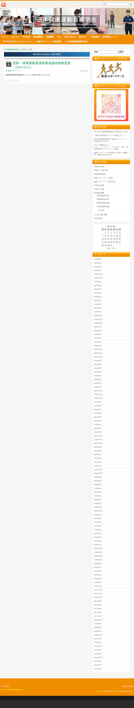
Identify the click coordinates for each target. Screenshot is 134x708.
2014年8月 (98, 661)
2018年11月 (98, 552)
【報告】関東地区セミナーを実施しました (109, 135)
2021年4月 (98, 462)
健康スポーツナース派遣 (103, 182)
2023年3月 (98, 379)
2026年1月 (98, 270)
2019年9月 (98, 518)
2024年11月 (98, 319)
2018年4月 (98, 579)
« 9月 (109, 248)
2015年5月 (98, 646)
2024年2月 (98, 342)
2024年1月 (98, 346)
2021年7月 (98, 455)
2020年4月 (98, 496)
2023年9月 (98, 361)
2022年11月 (98, 394)
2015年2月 (98, 654)
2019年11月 (98, 515)
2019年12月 (98, 511)
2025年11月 (98, 278)
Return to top (127, 686)
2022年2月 (98, 428)
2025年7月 (98, 289)
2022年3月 (98, 425)
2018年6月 (98, 571)
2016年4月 (98, 627)
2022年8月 (98, 406)
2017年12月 (98, 590)
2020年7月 (98, 485)
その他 (99, 210)
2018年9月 (98, 560)
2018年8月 (98, 564)
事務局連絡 (98, 174)
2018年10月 (98, 556)
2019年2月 (98, 541)
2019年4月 (98, 537)
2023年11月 (98, 353)
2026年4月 (98, 259)
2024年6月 (98, 331)
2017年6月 (98, 605)
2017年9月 (98, 601)
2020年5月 (98, 492)
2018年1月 (98, 586)
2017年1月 (98, 616)
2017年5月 (98, 609)
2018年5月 (98, 575)
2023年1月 (98, 387)
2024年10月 (98, 323)
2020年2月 (98, 503)
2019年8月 (98, 522)
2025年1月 (98, 312)
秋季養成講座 (101, 196)
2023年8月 (98, 364)
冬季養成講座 (101, 206)
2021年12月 (98, 436)
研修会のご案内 (99, 170)
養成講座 (97, 193)
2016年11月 (98, 620)
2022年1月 (98, 432)
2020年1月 (98, 507)
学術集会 (97, 185)
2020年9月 (98, 477)
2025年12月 (98, 274)
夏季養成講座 (101, 203)
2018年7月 (98, 567)
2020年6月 (98, 488)
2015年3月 (98, 650)
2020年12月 (98, 470)
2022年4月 (98, 421)
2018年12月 (98, 549)
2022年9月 (98, 402)
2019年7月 (98, 526)
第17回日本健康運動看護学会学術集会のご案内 (111, 132)
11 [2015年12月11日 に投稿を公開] (114, 236)
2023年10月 (98, 357)
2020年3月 (98, 500)
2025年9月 (98, 282)
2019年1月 (98, 545)
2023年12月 (98, 349)
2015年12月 (98, 635)
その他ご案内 (99, 215)
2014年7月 (98, 665)
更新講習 (97, 166)
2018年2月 (98, 582)
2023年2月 (98, 383)
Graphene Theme (126, 691)
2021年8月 (98, 451)
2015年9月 (98, 639)
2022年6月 (98, 413)
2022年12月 (98, 391)
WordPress (109, 691)
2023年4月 (98, 376)
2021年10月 (98, 443)
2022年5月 (98, 417)
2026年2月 (98, 267)
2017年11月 (98, 594)
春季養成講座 (101, 199)
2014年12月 (98, 657)
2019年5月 (98, 533)
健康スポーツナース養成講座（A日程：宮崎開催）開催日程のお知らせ (110, 154)
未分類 (96, 218)
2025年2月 (98, 308)
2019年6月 (98, 530)
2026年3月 (98, 263)
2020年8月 (98, 481)
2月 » (114, 248)
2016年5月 (98, 624)
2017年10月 (98, 597)
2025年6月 (98, 293)
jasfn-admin (84, 71)
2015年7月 (98, 642)
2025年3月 (98, 304)
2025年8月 (98, 286)
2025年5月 (98, 297)
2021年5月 (98, 458)
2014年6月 (98, 669)
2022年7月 (98, 409)
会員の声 (97, 189)
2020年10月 (98, 473)
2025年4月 (98, 301)
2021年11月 (98, 440)
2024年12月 (98, 316)
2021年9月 (98, 447)
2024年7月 (98, 327)
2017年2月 (98, 612)
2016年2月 (98, 631)
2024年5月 (98, 334)
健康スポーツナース (14, 71)
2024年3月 (98, 338)
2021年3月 (98, 466)
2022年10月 (98, 398)
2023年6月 (98, 368)
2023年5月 (98, 372)
